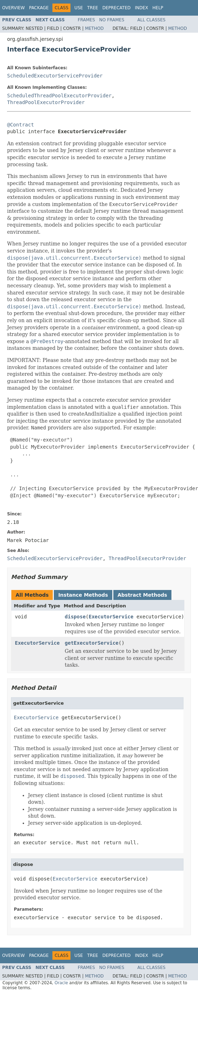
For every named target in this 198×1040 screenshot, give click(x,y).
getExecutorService (92, 643)
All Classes (151, 19)
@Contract (20, 125)
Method (94, 28)
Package (39, 7)
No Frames (111, 19)
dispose (75, 616)
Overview (13, 7)
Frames (86, 19)
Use (78, 7)
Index (141, 7)
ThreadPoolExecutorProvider (46, 102)
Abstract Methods (142, 595)
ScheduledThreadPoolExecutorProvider (59, 95)
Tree (92, 7)
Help (157, 7)
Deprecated (116, 7)
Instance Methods (83, 595)
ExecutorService (111, 616)
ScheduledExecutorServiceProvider (55, 75)
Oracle (61, 982)
